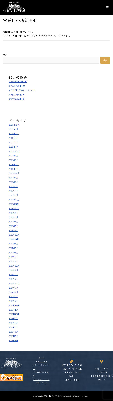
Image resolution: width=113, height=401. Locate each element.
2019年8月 (13, 182)
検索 (5, 54)
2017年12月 (14, 234)
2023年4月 (13, 137)
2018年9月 (13, 212)
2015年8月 (13, 270)
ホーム (42, 357)
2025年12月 (14, 124)
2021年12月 (14, 151)
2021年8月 (13, 160)
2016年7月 (13, 256)
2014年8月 (13, 292)
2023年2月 (13, 142)
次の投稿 (101, 47)
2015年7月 (13, 274)
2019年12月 (14, 173)
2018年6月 (13, 221)
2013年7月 (13, 327)
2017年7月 (13, 248)
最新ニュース (41, 361)
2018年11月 (14, 204)
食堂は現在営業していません (22, 90)
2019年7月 (13, 186)
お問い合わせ (42, 383)
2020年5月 (14, 164)
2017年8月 (13, 243)
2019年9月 (13, 177)
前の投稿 (12, 47)
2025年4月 (14, 133)
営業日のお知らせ (17, 85)
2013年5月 (13, 336)
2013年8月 (13, 322)
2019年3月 (13, 195)
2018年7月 (13, 217)
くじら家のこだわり (41, 374)
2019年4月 (13, 190)
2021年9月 (13, 155)
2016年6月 (13, 261)
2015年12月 (14, 265)
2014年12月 (14, 283)
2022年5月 (14, 146)
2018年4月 (13, 230)
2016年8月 (13, 252)
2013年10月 (14, 314)
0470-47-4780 (75, 365)
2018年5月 (13, 226)
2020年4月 (14, 168)
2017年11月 (14, 239)
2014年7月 (13, 296)
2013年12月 (14, 305)
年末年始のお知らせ (18, 81)
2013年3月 (13, 340)
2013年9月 (13, 318)
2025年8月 (14, 129)
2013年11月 (14, 309)
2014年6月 (13, 300)
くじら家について (41, 379)
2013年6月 (13, 331)
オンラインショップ (41, 366)
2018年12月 (14, 199)
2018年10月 (14, 208)
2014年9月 (13, 287)
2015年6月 (13, 278)
